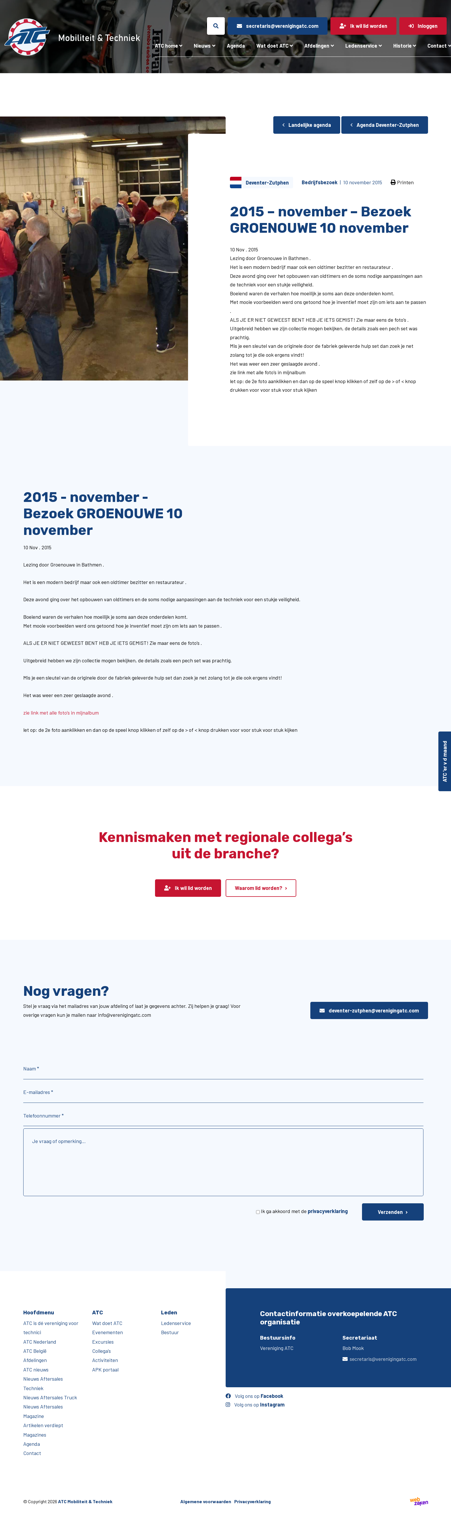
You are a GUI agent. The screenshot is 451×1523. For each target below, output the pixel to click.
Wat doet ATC (272, 45)
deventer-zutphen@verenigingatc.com (369, 1010)
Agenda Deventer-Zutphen (385, 125)
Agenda (236, 45)
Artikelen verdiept (43, 1425)
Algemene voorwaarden (205, 1501)
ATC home (166, 45)
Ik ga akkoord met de (304, 1211)
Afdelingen (316, 45)
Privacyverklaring (252, 1501)
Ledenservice (361, 45)
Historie (402, 45)
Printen (402, 182)
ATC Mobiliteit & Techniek (85, 1501)
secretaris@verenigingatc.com (383, 1359)
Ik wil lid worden (188, 888)
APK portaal (105, 1369)
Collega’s (101, 1351)
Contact (32, 1453)
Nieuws (202, 45)
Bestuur (170, 1332)
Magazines (34, 1434)
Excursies (103, 1341)
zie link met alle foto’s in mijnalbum (61, 712)
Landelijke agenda (306, 125)
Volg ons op (254, 1396)
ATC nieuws (36, 1369)
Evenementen (107, 1332)
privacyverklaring (328, 1211)
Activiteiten (105, 1360)
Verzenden (390, 1212)
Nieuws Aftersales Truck (50, 1397)
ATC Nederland (39, 1341)
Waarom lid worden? (258, 888)
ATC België (35, 1351)
